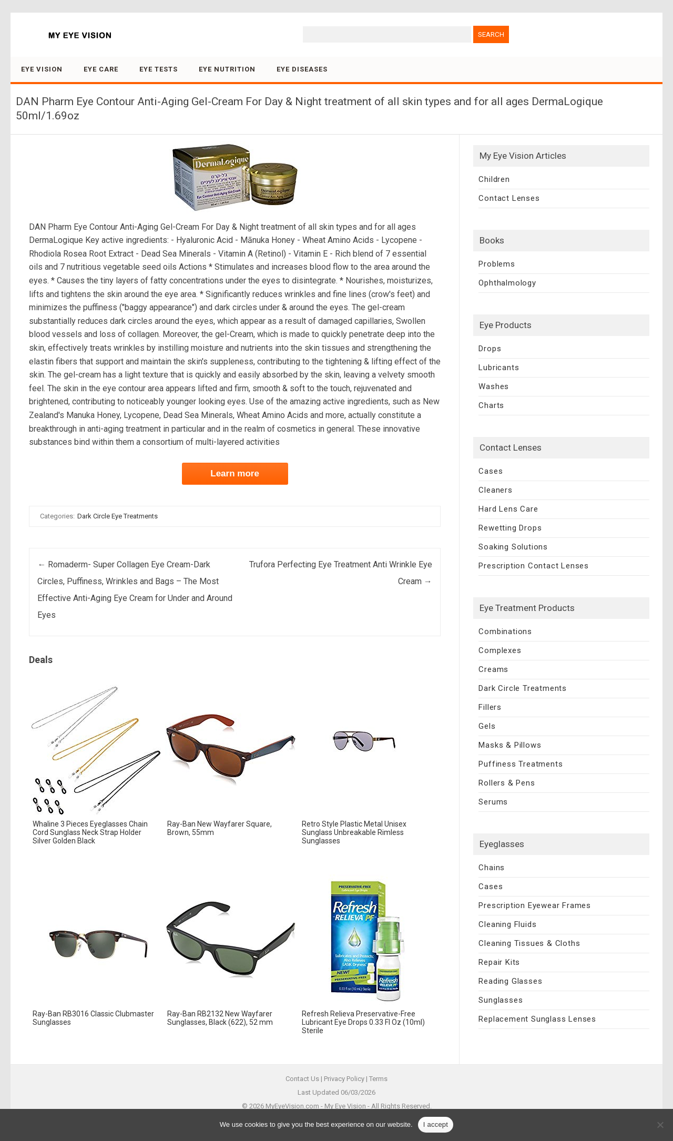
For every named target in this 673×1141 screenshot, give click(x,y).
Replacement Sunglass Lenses (537, 1019)
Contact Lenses (508, 198)
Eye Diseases (302, 69)
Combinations (505, 631)
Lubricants (498, 367)
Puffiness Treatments (520, 764)
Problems (496, 264)
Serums (493, 802)
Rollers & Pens (506, 783)
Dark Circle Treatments (522, 688)
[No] (660, 1124)
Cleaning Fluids (507, 924)
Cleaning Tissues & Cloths (529, 943)
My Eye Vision (345, 1106)
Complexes (499, 650)
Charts (491, 405)
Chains (491, 867)
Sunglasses (500, 1000)
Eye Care (101, 69)
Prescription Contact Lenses (533, 565)
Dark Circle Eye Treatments (117, 516)
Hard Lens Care (508, 509)
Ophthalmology (507, 283)
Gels (486, 726)
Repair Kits (499, 962)
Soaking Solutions (513, 547)
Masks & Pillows (509, 745)
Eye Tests (158, 69)
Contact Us (302, 1079)
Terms (378, 1079)
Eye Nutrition (227, 69)
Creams (493, 669)
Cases (490, 471)
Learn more (234, 473)
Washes (493, 386)
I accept (435, 1124)
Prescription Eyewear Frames (534, 905)
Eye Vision (42, 69)
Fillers (490, 707)
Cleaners (495, 490)
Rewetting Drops (510, 528)
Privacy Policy (344, 1079)
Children (493, 179)
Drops (489, 348)
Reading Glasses (510, 981)
